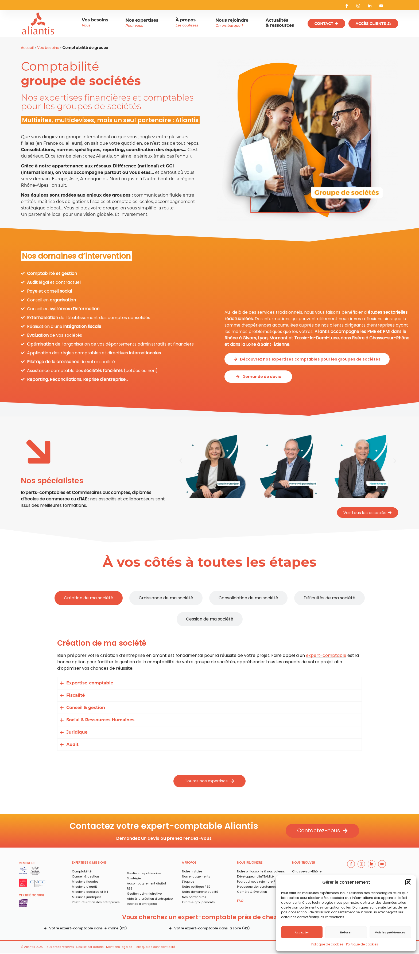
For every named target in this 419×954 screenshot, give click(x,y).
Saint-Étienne (275, 343)
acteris (98, 947)
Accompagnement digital (146, 884)
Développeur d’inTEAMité (255, 877)
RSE (129, 889)
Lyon (262, 337)
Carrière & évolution (252, 892)
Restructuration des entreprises (96, 903)
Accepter (302, 932)
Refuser (346, 932)
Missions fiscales (85, 882)
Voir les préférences (390, 932)
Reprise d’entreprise (142, 904)
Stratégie (134, 879)
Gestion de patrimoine (144, 874)
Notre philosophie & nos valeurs (261, 872)
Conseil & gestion (85, 877)
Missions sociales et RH (90, 892)
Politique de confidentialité (155, 947)
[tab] (89, 598)
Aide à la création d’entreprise (150, 899)
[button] (408, 882)
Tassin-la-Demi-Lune (316, 337)
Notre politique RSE (196, 887)
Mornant (278, 337)
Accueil (27, 47)
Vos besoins (48, 47)
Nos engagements (196, 877)
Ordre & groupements (198, 903)
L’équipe (188, 882)
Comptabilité (81, 872)
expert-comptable (326, 655)
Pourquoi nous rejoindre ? (256, 882)
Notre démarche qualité (200, 892)
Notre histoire (192, 872)
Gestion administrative (144, 894)
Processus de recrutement (257, 887)
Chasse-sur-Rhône (389, 337)
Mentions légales (119, 947)
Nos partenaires (194, 897)
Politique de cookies (327, 944)
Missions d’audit (84, 887)
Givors (249, 337)
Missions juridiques (87, 897)
